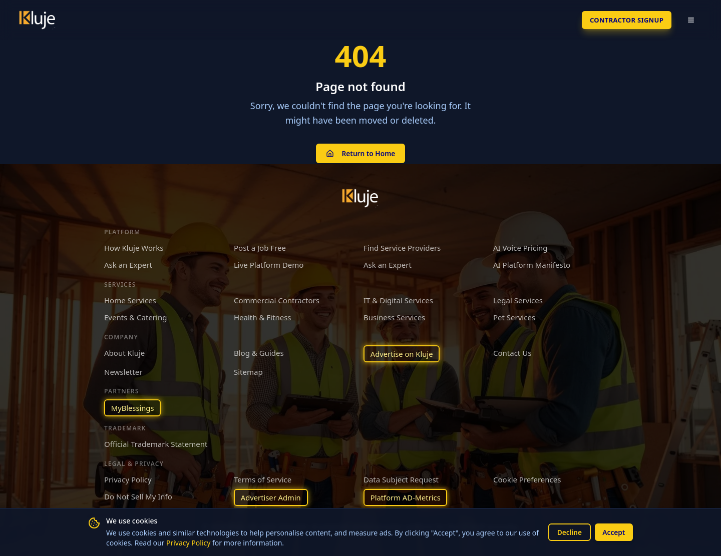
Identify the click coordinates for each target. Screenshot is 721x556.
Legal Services (518, 299)
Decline (568, 531)
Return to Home (360, 153)
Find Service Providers (402, 247)
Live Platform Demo (268, 264)
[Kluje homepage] (360, 197)
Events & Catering (135, 317)
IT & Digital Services (398, 299)
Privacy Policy (197, 542)
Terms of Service (262, 479)
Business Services (394, 317)
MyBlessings (133, 407)
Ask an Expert (128, 264)
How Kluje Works (133, 247)
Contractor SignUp (623, 20)
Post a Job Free (260, 247)
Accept (613, 531)
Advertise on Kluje (402, 353)
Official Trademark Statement (155, 444)
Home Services (130, 299)
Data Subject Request (401, 479)
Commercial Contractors (276, 299)
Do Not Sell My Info (138, 496)
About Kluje (124, 352)
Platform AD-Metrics (406, 497)
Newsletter (123, 371)
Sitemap (248, 371)
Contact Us (512, 352)
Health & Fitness (262, 317)
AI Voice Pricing (520, 247)
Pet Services (514, 317)
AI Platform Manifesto (531, 264)
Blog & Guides (259, 352)
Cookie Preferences (527, 479)
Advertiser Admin (271, 497)
